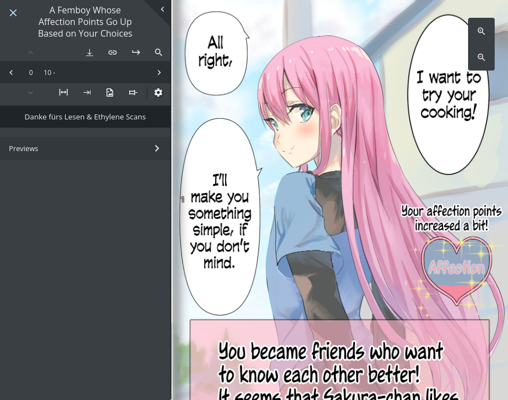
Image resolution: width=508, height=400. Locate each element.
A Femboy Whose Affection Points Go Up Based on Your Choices (85, 21)
